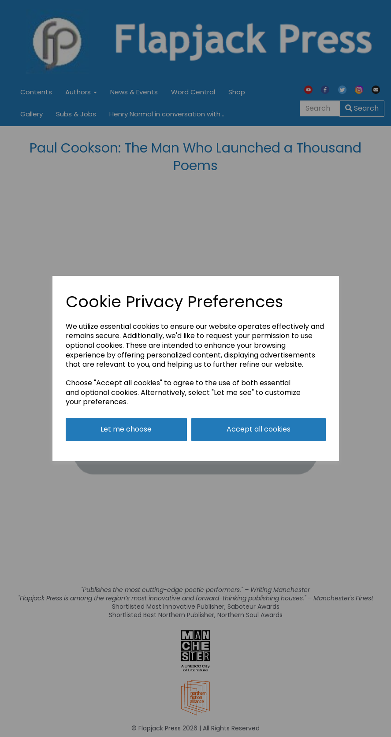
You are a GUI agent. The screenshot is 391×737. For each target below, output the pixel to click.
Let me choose (126, 429)
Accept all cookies (258, 429)
